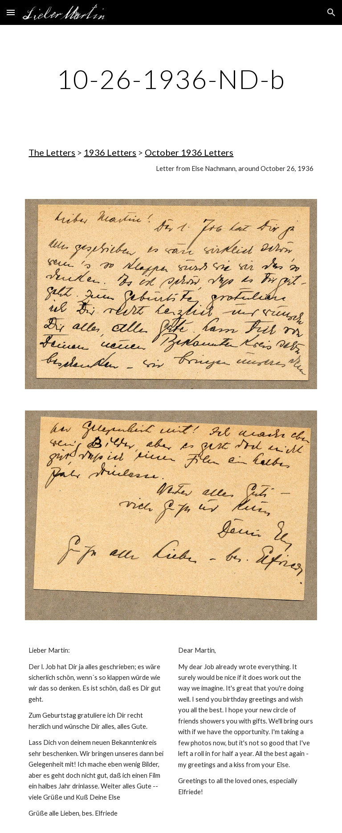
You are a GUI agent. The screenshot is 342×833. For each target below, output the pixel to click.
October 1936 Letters (189, 152)
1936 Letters (110, 152)
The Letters (51, 152)
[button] (10, 12)
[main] (171, 79)
